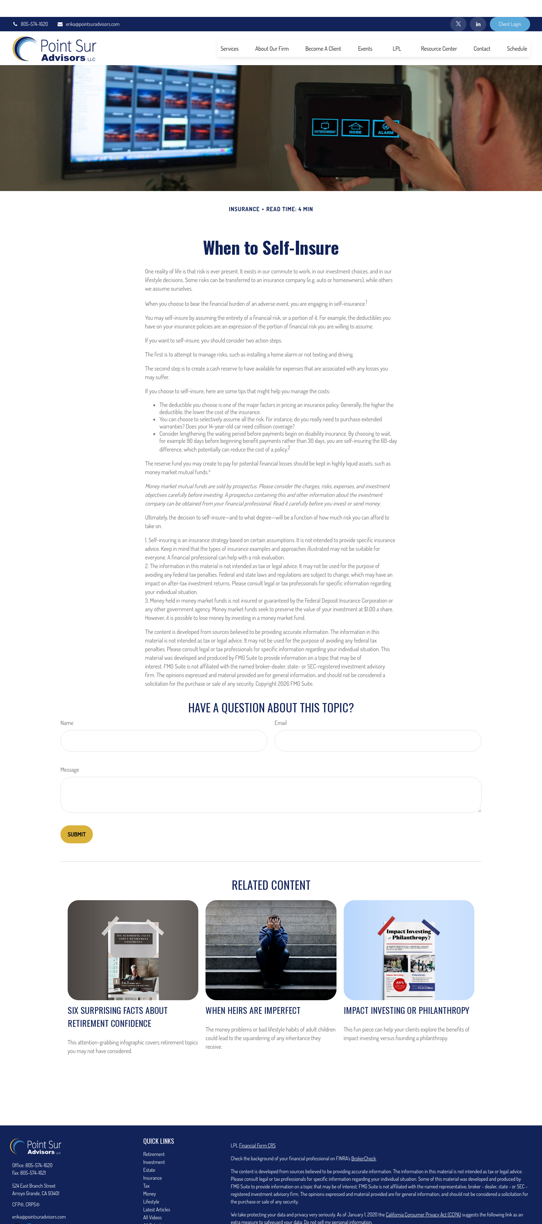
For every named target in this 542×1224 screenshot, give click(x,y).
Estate (149, 1153)
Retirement (154, 1137)
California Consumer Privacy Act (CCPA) (423, 1197)
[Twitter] (458, 7)
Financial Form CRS (257, 1128)
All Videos (152, 1200)
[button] (229, 31)
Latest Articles (156, 1192)
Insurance (152, 1161)
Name (66, 706)
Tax (146, 1169)
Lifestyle (151, 1185)
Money (149, 1177)
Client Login (510, 7)
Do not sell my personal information (337, 1205)
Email (281, 706)
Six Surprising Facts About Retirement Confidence (118, 999)
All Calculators (156, 1208)
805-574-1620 (30, 7)
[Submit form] (76, 817)
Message (69, 752)
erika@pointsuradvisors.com (88, 7)
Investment (154, 1145)
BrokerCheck (363, 1141)
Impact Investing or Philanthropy (406, 993)
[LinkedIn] (478, 7)
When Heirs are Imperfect (253, 993)
